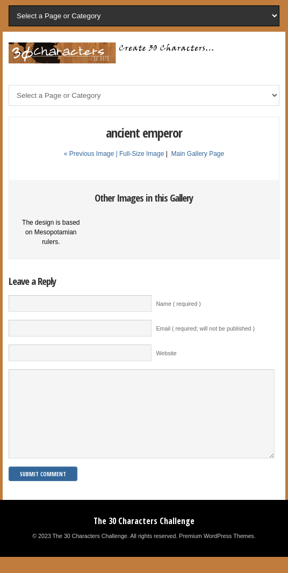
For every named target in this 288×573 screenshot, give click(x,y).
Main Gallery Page (197, 153)
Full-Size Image (141, 153)
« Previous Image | (91, 153)
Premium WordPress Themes (216, 552)
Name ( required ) (178, 303)
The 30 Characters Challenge (144, 537)
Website (166, 353)
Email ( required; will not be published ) (205, 328)
